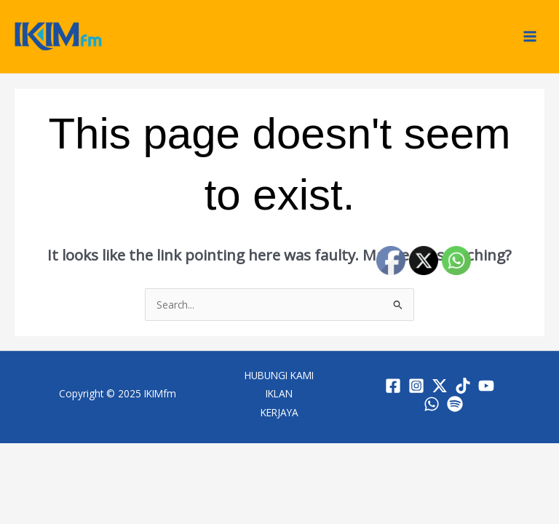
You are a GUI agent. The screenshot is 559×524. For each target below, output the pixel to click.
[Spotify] (455, 404)
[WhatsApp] (432, 404)
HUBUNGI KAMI (279, 375)
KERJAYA (279, 412)
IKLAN (279, 393)
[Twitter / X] (440, 386)
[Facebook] (393, 386)
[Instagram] (416, 386)
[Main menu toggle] (530, 37)
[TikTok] (463, 386)
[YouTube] (486, 386)
